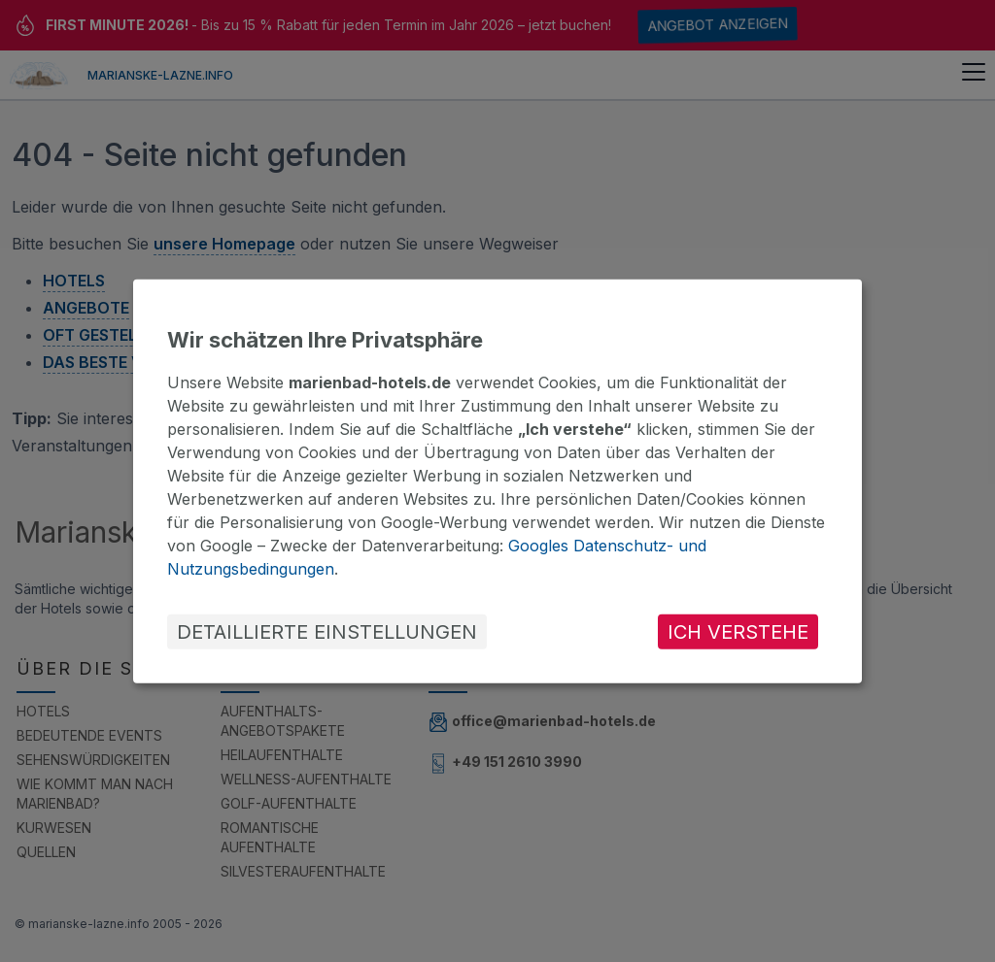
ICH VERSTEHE (738, 632)
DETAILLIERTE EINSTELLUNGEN (327, 632)
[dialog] (497, 480)
